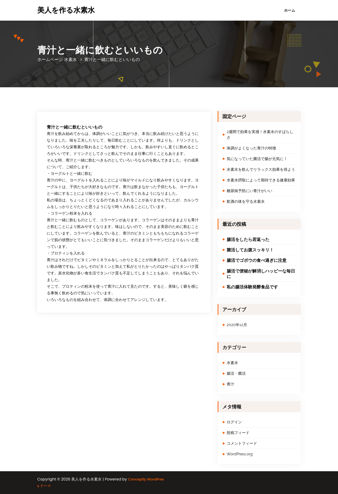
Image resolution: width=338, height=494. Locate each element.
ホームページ (50, 59)
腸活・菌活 (236, 373)
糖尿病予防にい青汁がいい (249, 191)
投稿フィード (238, 432)
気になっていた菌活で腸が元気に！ (257, 159)
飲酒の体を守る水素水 (246, 201)
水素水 (70, 59)
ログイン (234, 422)
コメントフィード (242, 443)
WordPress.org (240, 454)
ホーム (289, 10)
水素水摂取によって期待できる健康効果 (261, 180)
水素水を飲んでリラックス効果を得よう (261, 169)
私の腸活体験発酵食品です (252, 286)
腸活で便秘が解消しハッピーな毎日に (261, 273)
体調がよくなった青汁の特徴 (251, 148)
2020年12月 (237, 325)
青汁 (230, 384)
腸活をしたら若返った (248, 239)
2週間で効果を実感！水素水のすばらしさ (260, 134)
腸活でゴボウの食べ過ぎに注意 (256, 260)
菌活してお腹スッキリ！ (250, 249)
